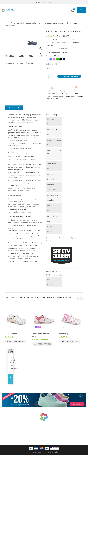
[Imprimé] (10, 327)
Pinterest (31, 63)
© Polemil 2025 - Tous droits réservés (44, 454)
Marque (49, 49)
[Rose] (54, 59)
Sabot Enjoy (63, 334)
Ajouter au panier (69, 76)
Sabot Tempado (11, 334)
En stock (49, 238)
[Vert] (57, 59)
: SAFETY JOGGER (65, 49)
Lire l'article (13, 382)
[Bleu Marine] (64, 59)
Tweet (21, 63)
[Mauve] (40, 327)
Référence (50, 271)
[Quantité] (51, 77)
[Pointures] (50, 68)
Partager (11, 63)
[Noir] (60, 59)
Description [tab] (14, 108)
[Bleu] (50, 59)
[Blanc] (47, 59)
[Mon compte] (47, 2)
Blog (38, 2)
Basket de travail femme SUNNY (41, 335)
